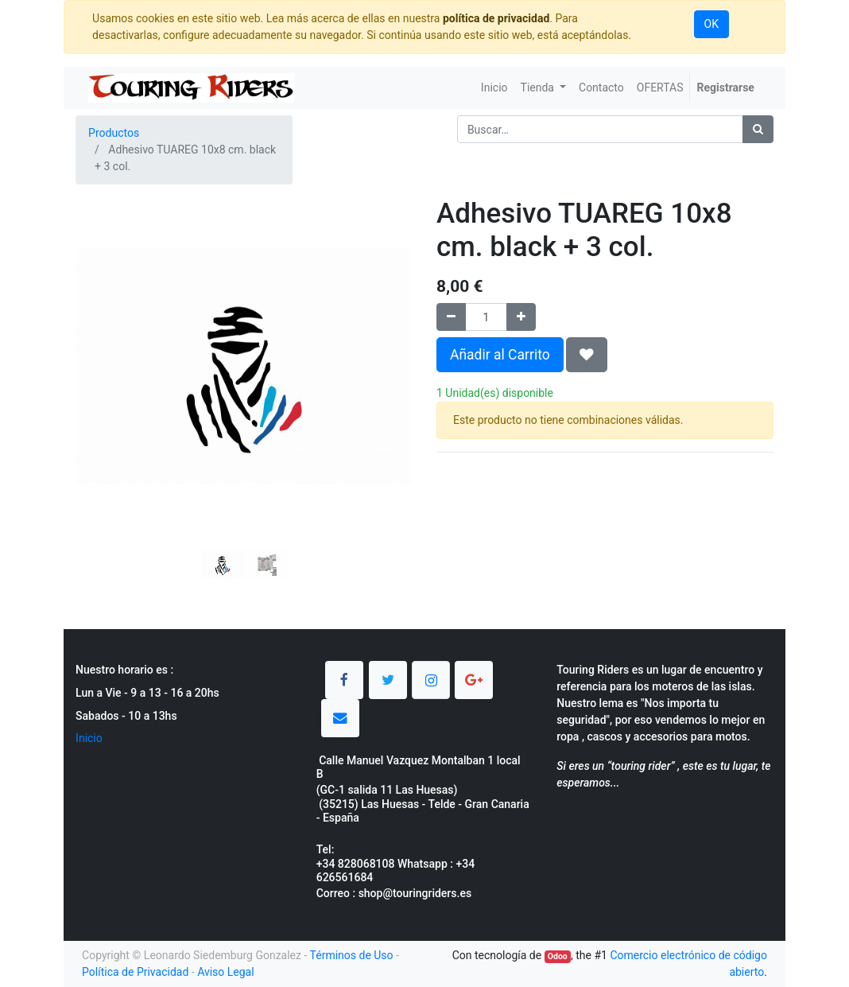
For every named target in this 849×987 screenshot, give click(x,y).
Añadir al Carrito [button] (500, 355)
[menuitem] (494, 88)
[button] (101, 356)
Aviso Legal (225, 972)
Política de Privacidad (135, 972)
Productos (113, 132)
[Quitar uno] (451, 317)
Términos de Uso (351, 955)
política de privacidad (496, 18)
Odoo (558, 956)
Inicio (89, 738)
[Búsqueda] (757, 129)
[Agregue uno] (521, 317)
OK (711, 23)
